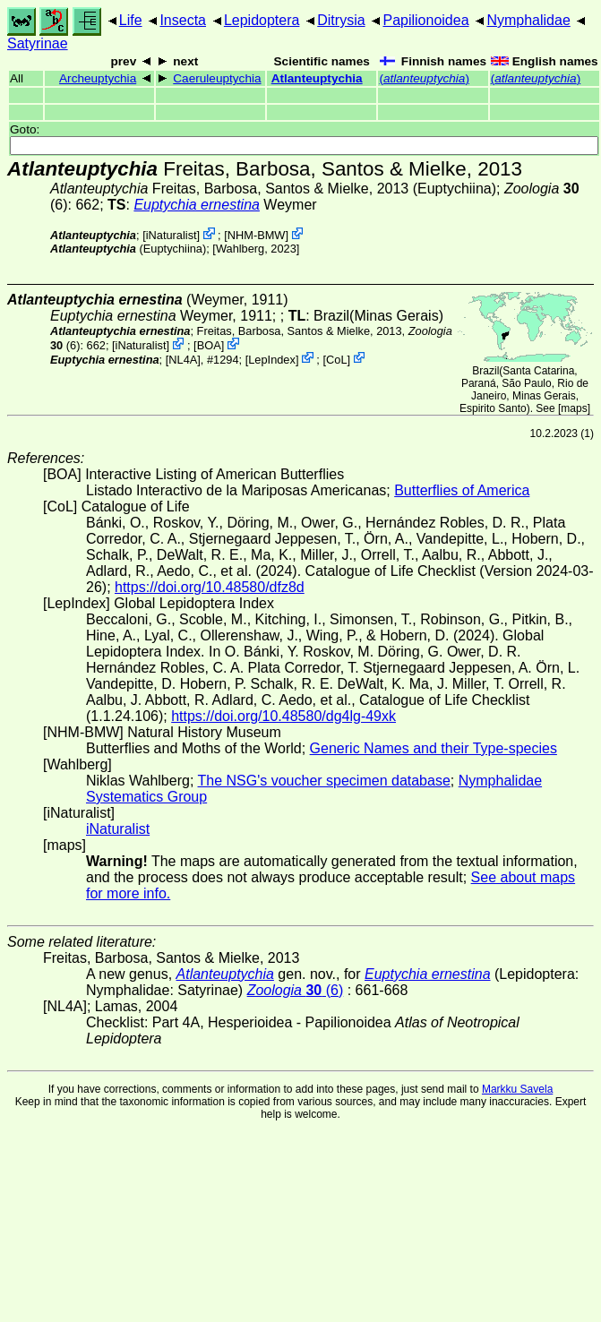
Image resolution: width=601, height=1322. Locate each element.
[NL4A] (183, 358)
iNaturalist (171, 235)
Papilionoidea (425, 20)
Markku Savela (517, 1089)
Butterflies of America (461, 490)
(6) (295, 990)
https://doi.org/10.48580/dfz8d (210, 587)
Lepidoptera (262, 20)
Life (130, 20)
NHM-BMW (257, 235)
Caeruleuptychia (217, 78)
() (424, 78)
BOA (209, 345)
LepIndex (272, 358)
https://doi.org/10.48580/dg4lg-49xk (283, 716)
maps (574, 408)
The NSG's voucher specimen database (324, 780)
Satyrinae (37, 43)
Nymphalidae (528, 20)
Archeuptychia (97, 78)
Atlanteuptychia (317, 78)
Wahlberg (240, 248)
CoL (336, 358)
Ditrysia (341, 20)
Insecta (182, 20)
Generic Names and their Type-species (433, 748)
